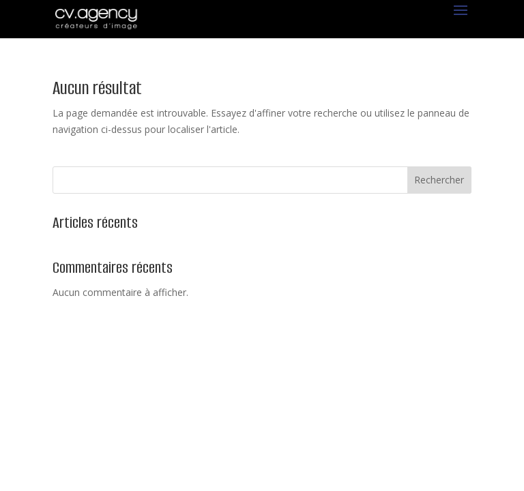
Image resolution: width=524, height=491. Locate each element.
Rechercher (439, 179)
